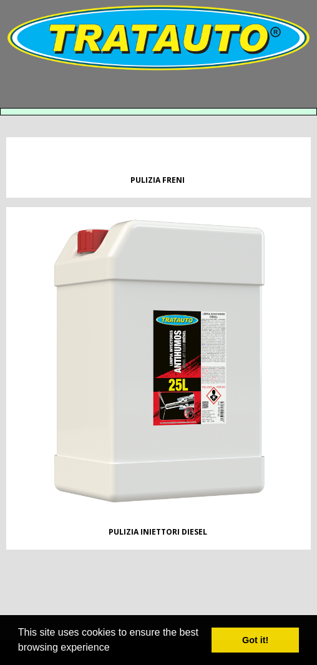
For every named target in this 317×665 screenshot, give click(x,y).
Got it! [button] (255, 640)
